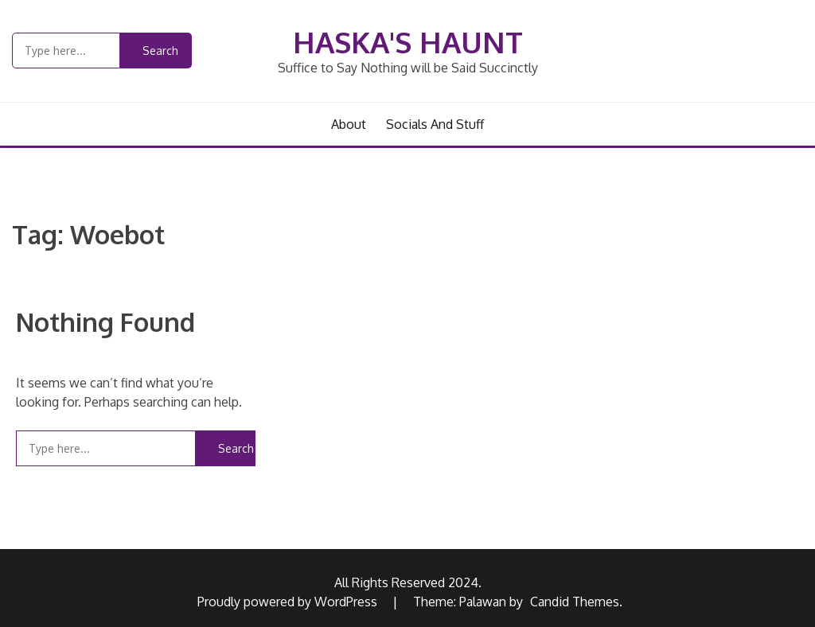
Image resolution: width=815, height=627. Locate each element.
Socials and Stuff (435, 124)
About (348, 124)
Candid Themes (574, 601)
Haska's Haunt (408, 41)
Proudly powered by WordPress (288, 601)
